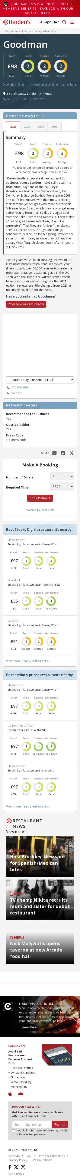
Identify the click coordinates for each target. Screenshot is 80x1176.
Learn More (29, 1027)
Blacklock (14, 580)
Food (28, 55)
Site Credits (16, 1174)
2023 (55, 126)
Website (14, 393)
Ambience (61, 55)
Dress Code (14, 435)
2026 (13, 126)
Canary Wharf (42, 31)
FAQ (28, 1156)
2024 (41, 126)
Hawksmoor (16, 540)
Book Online (40, 498)
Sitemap (14, 1156)
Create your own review (26, 304)
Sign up (59, 1124)
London (27, 31)
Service (44, 55)
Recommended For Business (27, 414)
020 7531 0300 (17, 388)
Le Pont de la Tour (20, 725)
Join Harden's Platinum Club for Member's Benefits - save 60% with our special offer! (38, 8)
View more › (16, 831)
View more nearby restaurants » (28, 661)
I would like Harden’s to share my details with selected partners (39, 1132)
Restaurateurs (42, 1160)
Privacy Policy (17, 1160)
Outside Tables (18, 425)
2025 (27, 126)
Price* (11, 55)
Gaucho (13, 621)
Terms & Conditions (51, 1156)
